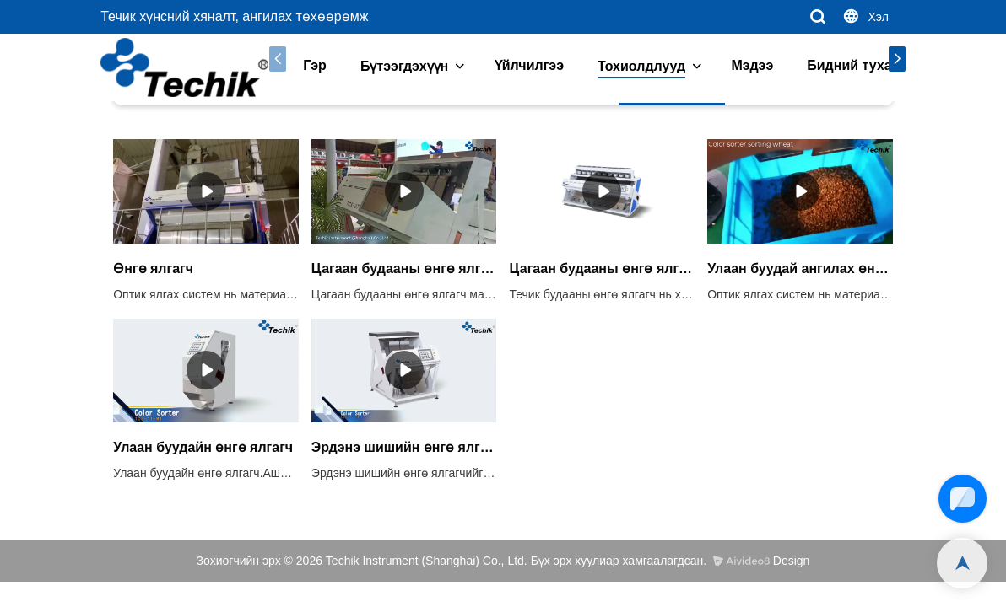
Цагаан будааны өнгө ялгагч (404, 268)
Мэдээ (741, 65)
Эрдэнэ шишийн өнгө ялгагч (404, 447)
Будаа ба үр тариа (280, 108)
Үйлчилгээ (517, 65)
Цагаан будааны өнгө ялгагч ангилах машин (602, 268)
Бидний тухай (842, 65)
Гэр (303, 65)
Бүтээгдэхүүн (392, 66)
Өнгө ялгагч (153, 268)
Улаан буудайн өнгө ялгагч (203, 447)
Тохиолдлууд (629, 66)
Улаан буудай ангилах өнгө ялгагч (800, 268)
